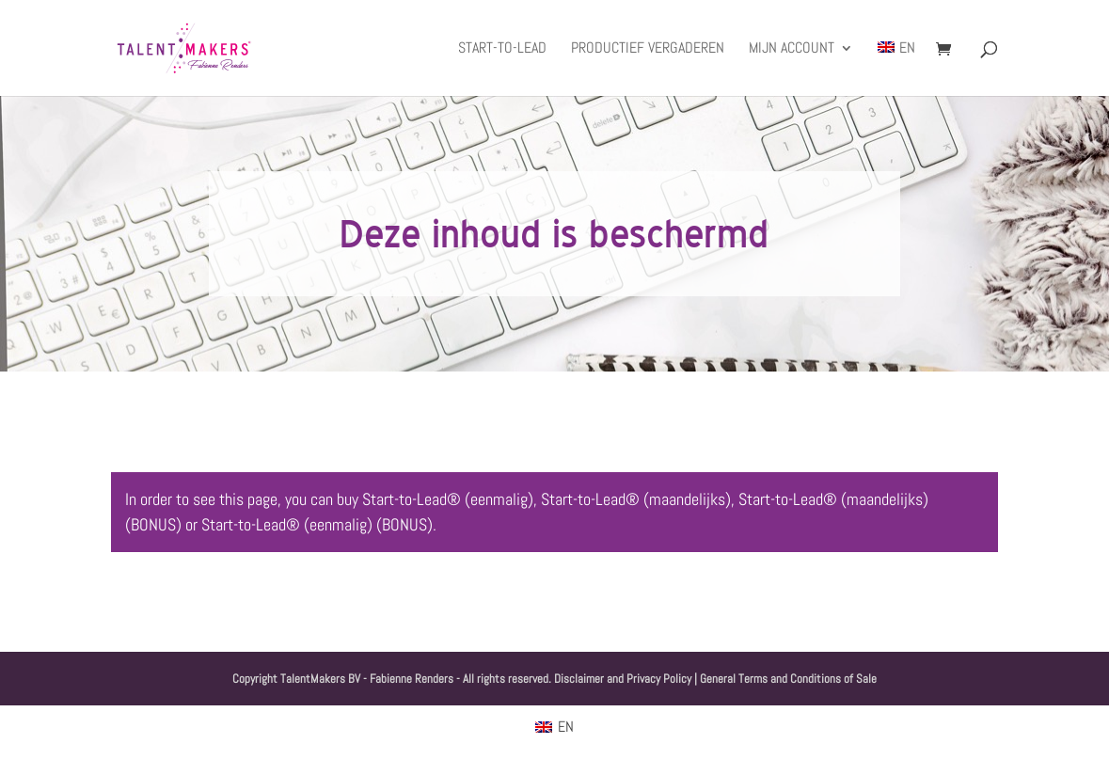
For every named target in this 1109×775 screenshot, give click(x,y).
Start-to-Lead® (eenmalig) (447, 499)
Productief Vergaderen (647, 49)
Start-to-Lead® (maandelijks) (636, 499)
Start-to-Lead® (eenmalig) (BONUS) (317, 524)
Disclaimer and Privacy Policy (622, 679)
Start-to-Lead (502, 49)
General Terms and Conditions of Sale (788, 679)
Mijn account (791, 49)
